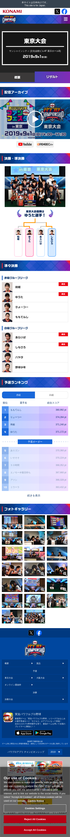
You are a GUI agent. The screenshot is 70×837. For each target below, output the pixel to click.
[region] (35, 802)
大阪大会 (40, 678)
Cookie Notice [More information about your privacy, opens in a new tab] (36, 800)
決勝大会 (9, 699)
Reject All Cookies (35, 819)
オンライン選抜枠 (13, 685)
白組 (51, 395)
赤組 (18, 395)
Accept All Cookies (35, 830)
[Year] (55, 752)
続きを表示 (33, 495)
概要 (7, 663)
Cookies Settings (35, 808)
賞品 (38, 663)
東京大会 (9, 678)
